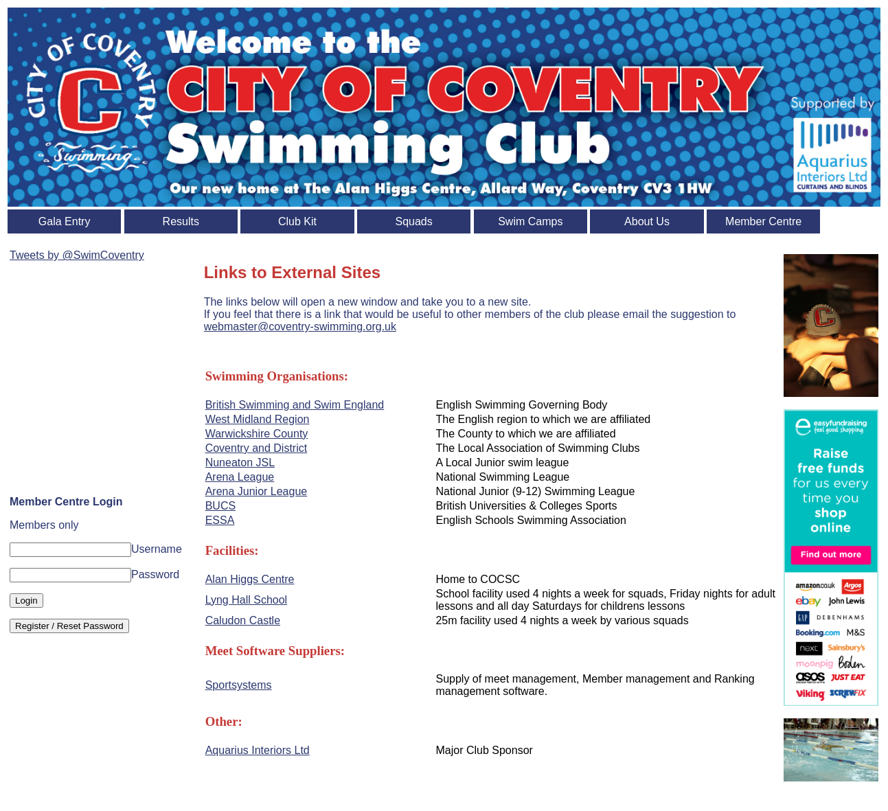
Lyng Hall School (246, 600)
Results (181, 221)
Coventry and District (256, 448)
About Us (647, 221)
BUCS (220, 506)
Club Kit (297, 221)
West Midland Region (257, 419)
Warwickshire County (256, 433)
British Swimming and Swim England (295, 405)
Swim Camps (530, 221)
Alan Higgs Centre (250, 579)
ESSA (220, 520)
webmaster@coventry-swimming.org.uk (300, 326)
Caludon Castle (242, 620)
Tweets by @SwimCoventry (77, 255)
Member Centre (763, 221)
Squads (413, 221)
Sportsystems (238, 685)
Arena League (240, 477)
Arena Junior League (256, 491)
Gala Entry (64, 221)
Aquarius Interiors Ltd (257, 750)
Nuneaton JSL (240, 462)
